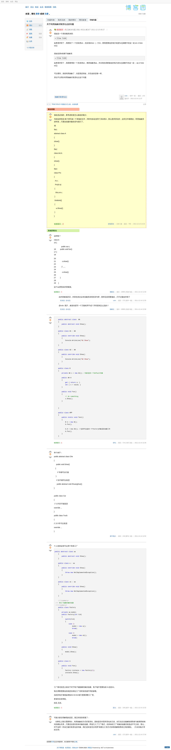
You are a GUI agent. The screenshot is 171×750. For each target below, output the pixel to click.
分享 (144, 104)
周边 (16, 1)
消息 (54, 7)
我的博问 (72, 20)
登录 (38, 14)
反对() (68, 300)
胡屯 (114, 443)
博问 (30, 25)
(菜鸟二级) (128, 536)
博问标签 (82, 20)
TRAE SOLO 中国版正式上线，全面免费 (65, 104)
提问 (40, 25)
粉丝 (36, 7)
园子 (27, 7)
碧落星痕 (111, 224)
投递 (40, 33)
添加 (40, 37)
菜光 (114, 708)
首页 (2, 1)
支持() (62, 300)
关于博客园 (60, 748)
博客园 (89, 748)
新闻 (7, 1)
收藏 (30, 37)
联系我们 (68, 748)
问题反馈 (31, 47)
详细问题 (93, 20)
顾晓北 (112, 292)
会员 (11, 1)
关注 (32, 7)
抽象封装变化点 (61, 97)
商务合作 (75, 748)
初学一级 (133, 96)
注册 (46, 14)
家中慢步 (113, 536)
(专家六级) (128, 292)
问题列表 (51, 20)
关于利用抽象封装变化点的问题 (60, 24)
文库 (30, 41)
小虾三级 (119, 224)
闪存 (30, 21)
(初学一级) (128, 300)
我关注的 (61, 20)
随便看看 (48, 7)
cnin (126, 96)
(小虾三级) (128, 443)
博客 (30, 29)
